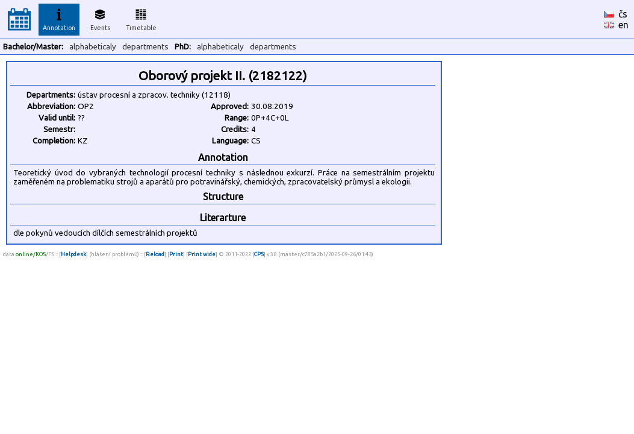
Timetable (141, 18)
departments (145, 46)
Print (176, 254)
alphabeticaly (92, 46)
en (623, 24)
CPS (259, 254)
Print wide (202, 254)
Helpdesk (73, 254)
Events (100, 18)
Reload (155, 254)
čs (622, 13)
